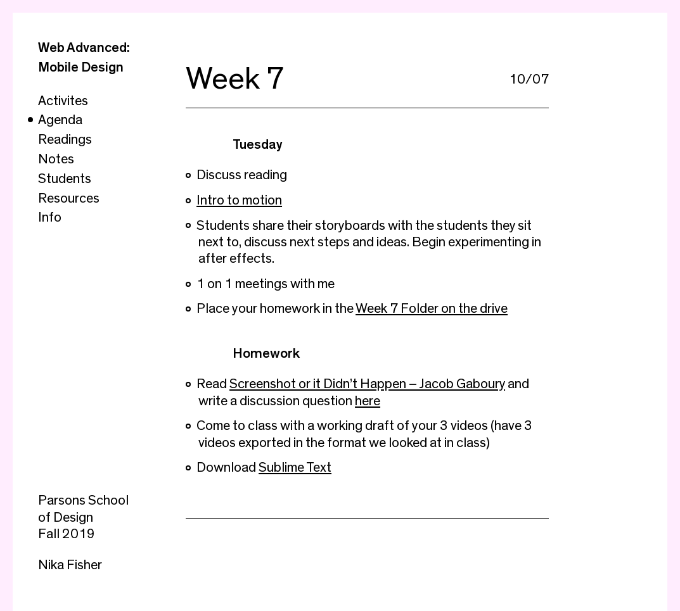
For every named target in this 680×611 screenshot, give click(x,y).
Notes (56, 159)
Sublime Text (295, 467)
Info (49, 217)
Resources (68, 198)
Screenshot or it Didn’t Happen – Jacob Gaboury (367, 384)
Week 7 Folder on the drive (432, 308)
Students (64, 179)
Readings (65, 139)
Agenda (60, 120)
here (367, 401)
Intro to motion (239, 200)
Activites (63, 101)
